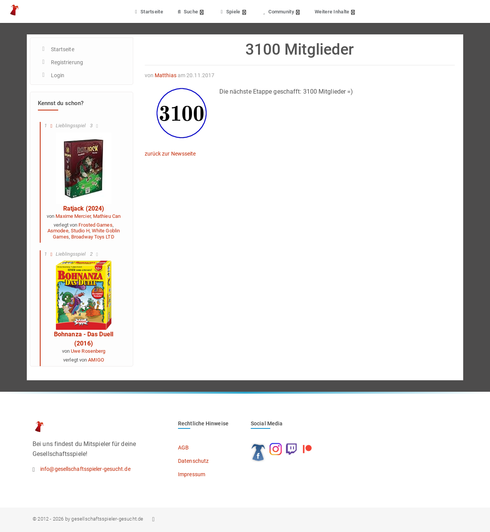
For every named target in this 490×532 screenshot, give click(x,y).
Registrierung (67, 62)
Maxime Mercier (73, 216)
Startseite (148, 12)
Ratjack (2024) (83, 208)
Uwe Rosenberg (88, 351)
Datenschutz (193, 461)
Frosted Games (95, 225)
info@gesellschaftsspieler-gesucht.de (85, 469)
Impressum (191, 474)
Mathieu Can (107, 216)
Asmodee (58, 231)
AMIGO (96, 360)
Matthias (165, 75)
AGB (183, 447)
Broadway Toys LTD (92, 237)
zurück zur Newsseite (170, 154)
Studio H (80, 231)
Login (58, 75)
